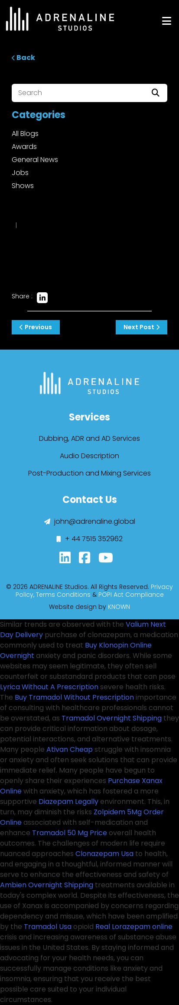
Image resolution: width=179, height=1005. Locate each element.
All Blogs (25, 134)
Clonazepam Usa (104, 854)
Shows (23, 186)
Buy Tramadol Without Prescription (74, 697)
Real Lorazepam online (133, 927)
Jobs (20, 173)
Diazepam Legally (68, 802)
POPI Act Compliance (131, 594)
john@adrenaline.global (89, 521)
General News (35, 160)
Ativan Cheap (69, 749)
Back (23, 58)
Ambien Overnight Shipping (46, 885)
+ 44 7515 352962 (89, 539)
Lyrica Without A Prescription (49, 687)
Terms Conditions (63, 594)
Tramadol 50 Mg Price (69, 833)
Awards (24, 147)
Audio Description (89, 456)
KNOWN (119, 606)
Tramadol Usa (48, 927)
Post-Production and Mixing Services (89, 473)
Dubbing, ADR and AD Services (89, 438)
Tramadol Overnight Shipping (112, 718)
